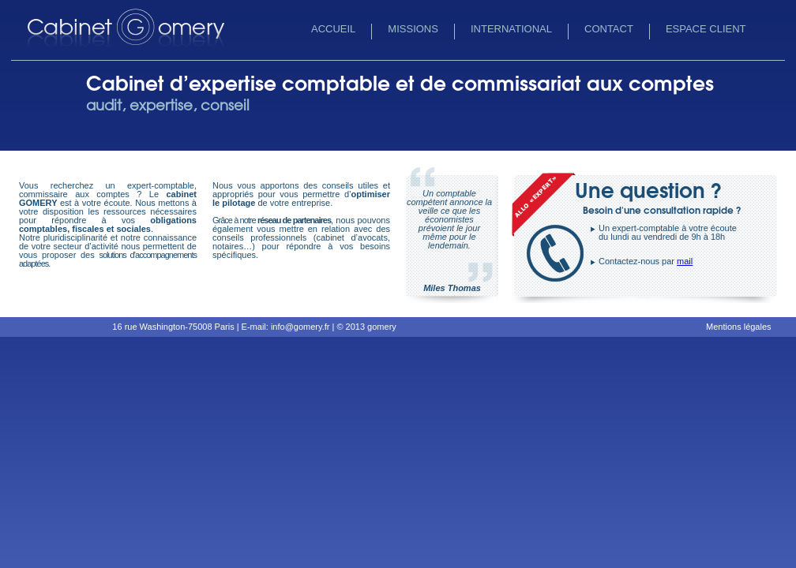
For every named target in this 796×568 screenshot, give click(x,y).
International (511, 29)
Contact (608, 29)
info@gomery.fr (300, 326)
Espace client (706, 29)
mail (685, 261)
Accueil (333, 29)
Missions (413, 29)
